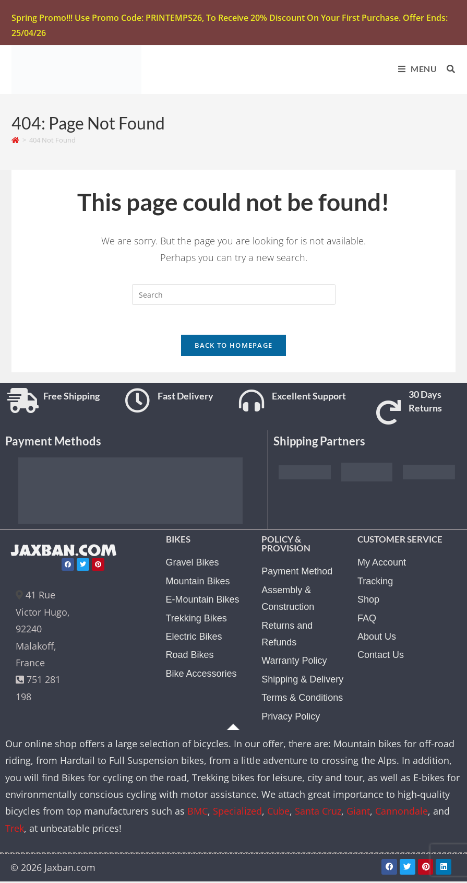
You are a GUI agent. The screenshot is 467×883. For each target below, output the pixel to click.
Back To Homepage (234, 347)
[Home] (15, 140)
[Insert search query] (234, 295)
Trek (14, 830)
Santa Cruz (318, 813)
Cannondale (401, 813)
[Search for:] (447, 69)
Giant (358, 813)
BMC (197, 813)
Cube (278, 813)
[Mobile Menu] (414, 69)
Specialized (237, 813)
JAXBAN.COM (65, 553)
